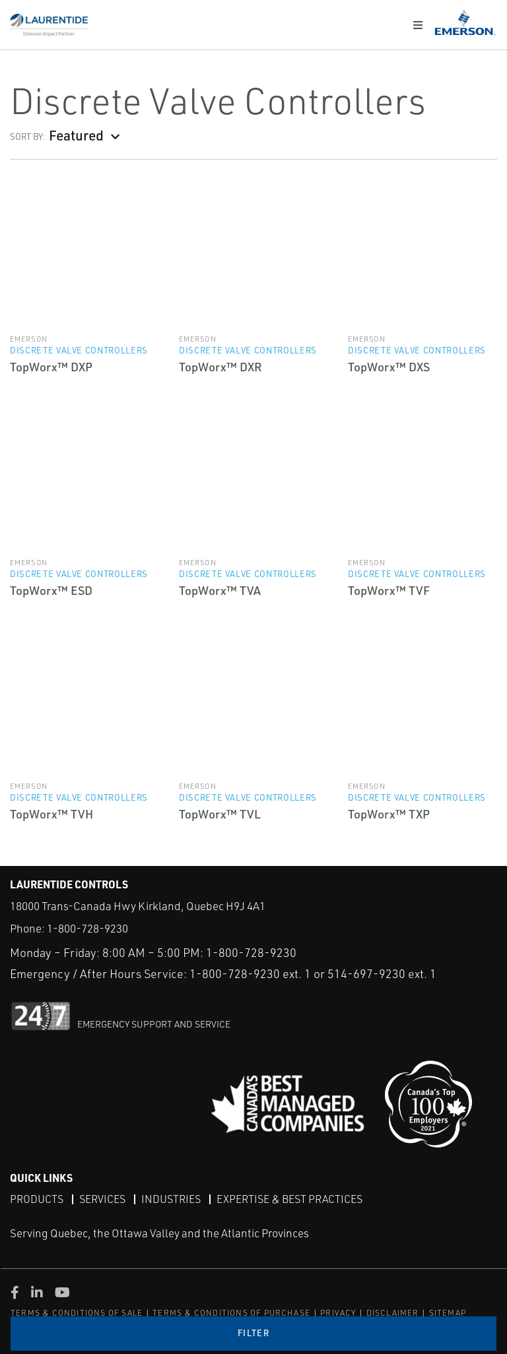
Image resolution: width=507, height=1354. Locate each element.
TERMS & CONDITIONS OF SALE (77, 1313)
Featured (76, 135)
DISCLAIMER (392, 1313)
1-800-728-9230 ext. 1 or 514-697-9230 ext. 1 (312, 973)
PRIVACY (338, 1313)
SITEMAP (447, 1313)
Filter (253, 1333)
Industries (171, 1199)
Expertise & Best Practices (289, 1199)
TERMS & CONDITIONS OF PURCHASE (231, 1313)
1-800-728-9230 (87, 928)
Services (102, 1199)
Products (36, 1199)
